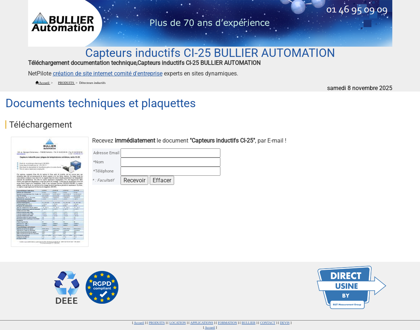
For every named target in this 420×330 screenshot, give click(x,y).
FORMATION (227, 323)
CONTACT (267, 323)
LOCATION (177, 323)
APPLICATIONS (201, 323)
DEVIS (285, 323)
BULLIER (248, 323)
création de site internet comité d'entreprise (107, 73)
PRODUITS (157, 323)
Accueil (139, 323)
